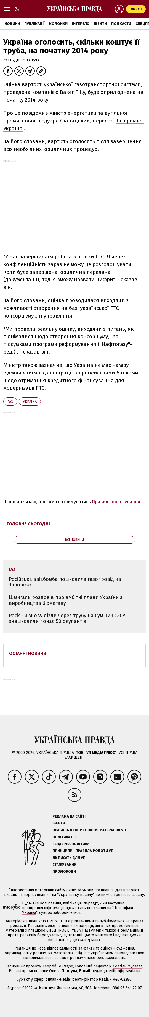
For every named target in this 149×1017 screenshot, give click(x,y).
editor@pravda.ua (124, 971)
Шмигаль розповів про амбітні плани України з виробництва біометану (66, 600)
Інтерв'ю (80, 23)
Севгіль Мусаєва (127, 966)
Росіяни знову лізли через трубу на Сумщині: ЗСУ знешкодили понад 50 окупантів (67, 618)
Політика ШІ (64, 837)
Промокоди (64, 871)
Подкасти (121, 23)
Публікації (34, 23)
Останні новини (27, 653)
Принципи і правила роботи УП (82, 851)
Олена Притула (63, 971)
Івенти (100, 23)
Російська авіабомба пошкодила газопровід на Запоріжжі (65, 582)
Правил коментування (116, 501)
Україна (30, 402)
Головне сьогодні (28, 524)
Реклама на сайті (69, 816)
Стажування (64, 864)
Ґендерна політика (70, 844)
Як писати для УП (69, 857)
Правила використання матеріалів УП (89, 830)
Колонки (58, 23)
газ (10, 402)
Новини (12, 23)
